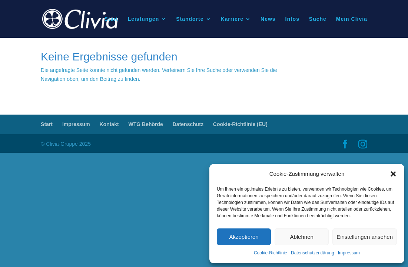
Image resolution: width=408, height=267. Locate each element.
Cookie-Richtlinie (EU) (240, 124)
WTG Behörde (146, 124)
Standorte (189, 19)
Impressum (349, 253)
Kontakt (109, 124)
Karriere (231, 19)
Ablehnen (301, 237)
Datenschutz (188, 124)
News (268, 19)
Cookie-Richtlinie (270, 253)
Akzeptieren (243, 237)
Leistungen (143, 19)
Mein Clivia (351, 19)
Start (111, 19)
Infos (292, 19)
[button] (393, 174)
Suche (317, 19)
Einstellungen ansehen (364, 237)
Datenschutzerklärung (312, 253)
